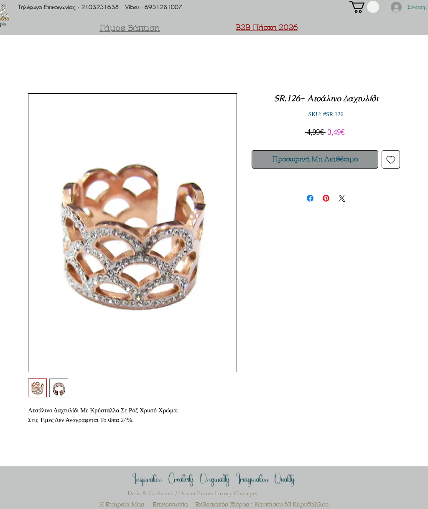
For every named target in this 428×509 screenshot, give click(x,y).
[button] (364, 7)
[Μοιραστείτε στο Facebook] (310, 198)
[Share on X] (342, 198)
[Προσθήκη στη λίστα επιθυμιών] (391, 159)
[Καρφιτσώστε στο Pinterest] (326, 198)
